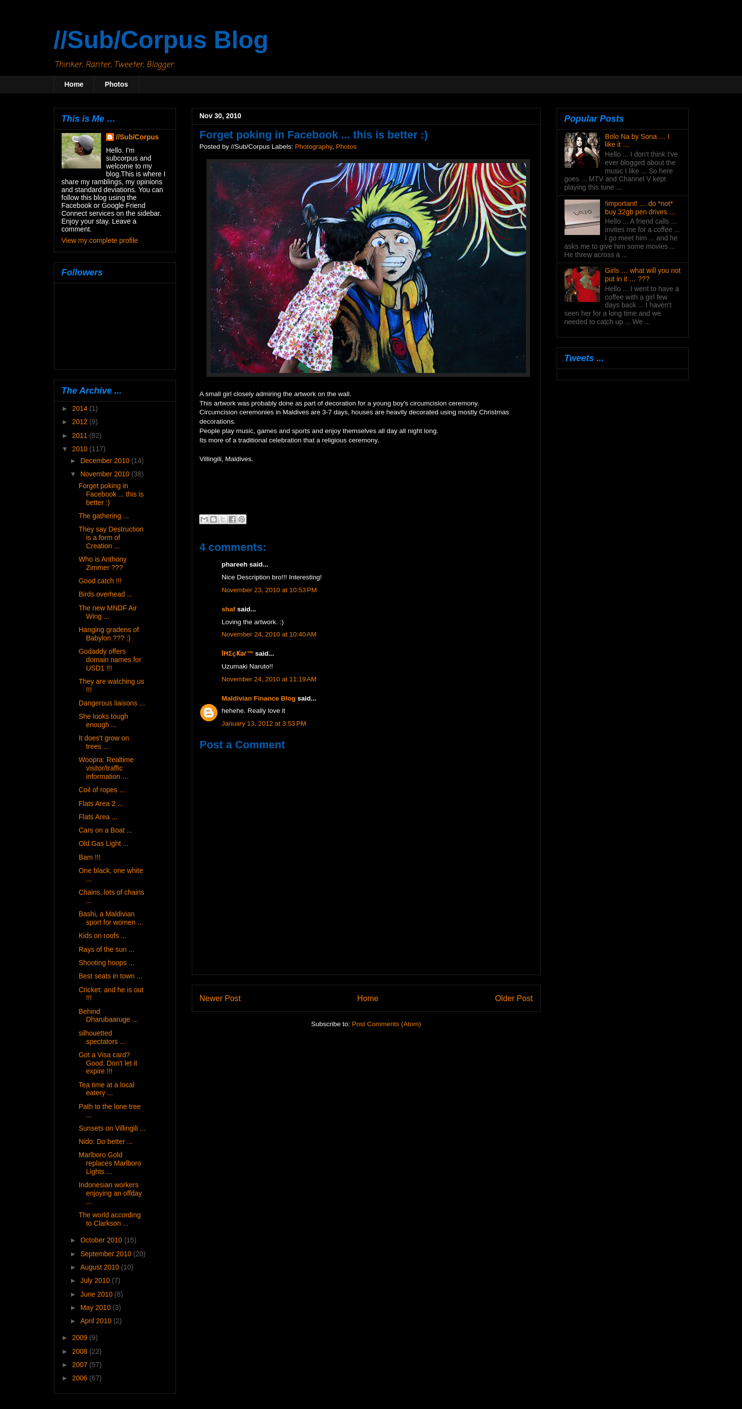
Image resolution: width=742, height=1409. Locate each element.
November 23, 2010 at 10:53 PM (269, 590)
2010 (80, 449)
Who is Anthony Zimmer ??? (102, 563)
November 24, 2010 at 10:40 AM (269, 634)
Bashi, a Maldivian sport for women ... (110, 918)
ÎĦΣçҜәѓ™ (237, 653)
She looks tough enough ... (103, 720)
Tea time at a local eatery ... (106, 1089)
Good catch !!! (99, 581)
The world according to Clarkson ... (109, 1219)
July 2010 (96, 1280)
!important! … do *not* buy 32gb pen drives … (640, 208)
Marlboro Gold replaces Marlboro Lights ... (109, 1163)
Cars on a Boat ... (105, 830)
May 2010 (96, 1307)
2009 (80, 1338)
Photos (116, 84)
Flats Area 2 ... (100, 803)
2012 (80, 422)
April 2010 (96, 1321)
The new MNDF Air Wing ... (107, 612)
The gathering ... (103, 516)
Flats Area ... (97, 817)
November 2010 (106, 474)
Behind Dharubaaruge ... (108, 1015)
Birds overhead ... (105, 594)
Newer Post (220, 998)
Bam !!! (89, 857)
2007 (80, 1365)
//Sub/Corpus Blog (161, 40)
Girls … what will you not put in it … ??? (642, 275)
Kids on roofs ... (102, 935)
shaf (229, 609)
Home (74, 84)
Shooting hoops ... (106, 963)
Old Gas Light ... (103, 843)
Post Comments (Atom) (386, 1024)
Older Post (513, 998)
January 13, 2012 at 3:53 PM (264, 723)
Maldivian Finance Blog (259, 698)
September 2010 (106, 1254)
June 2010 (97, 1294)
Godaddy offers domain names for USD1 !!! (109, 659)
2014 (80, 408)
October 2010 (102, 1240)
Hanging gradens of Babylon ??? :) (108, 634)
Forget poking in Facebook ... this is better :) (110, 494)
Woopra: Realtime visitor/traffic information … (106, 768)
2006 (80, 1378)
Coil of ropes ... (101, 790)
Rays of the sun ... (106, 949)
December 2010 (106, 461)
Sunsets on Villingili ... (111, 1128)
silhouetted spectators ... (101, 1037)
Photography (313, 146)
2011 (80, 435)
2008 (80, 1351)
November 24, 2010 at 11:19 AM (269, 679)
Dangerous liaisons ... (111, 703)
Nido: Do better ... (105, 1141)
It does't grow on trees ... (103, 742)
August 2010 (100, 1267)
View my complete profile (100, 240)
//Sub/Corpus (137, 137)
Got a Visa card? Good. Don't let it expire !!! (107, 1063)
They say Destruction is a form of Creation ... (110, 537)
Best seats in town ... (110, 976)
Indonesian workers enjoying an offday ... (109, 1193)
